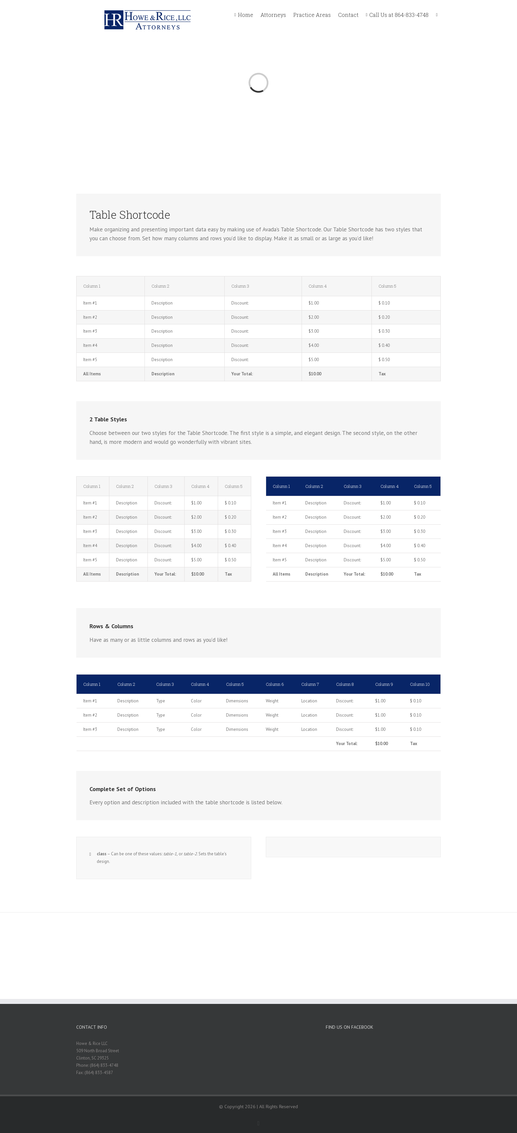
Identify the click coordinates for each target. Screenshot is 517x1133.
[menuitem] (247, 14)
